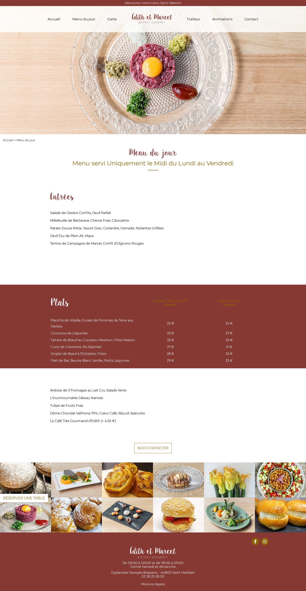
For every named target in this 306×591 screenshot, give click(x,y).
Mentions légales (153, 584)
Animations (222, 19)
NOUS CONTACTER (153, 448)
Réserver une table (24, 498)
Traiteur (193, 19)
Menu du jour (83, 19)
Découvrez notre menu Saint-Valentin (153, 3)
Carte (112, 19)
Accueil (54, 19)
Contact (251, 19)
